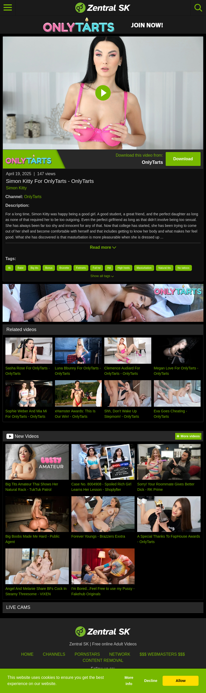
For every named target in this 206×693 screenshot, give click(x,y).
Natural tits (164, 267)
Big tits (34, 267)
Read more (103, 247)
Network (119, 654)
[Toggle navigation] (7, 7)
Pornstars (87, 654)
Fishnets (81, 267)
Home (27, 654)
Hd (109, 267)
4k (9, 267)
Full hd (96, 267)
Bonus (48, 267)
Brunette (64, 267)
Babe (21, 267)
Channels (54, 654)
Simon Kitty (16, 188)
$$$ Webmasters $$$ (162, 654)
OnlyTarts (33, 196)
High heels (124, 267)
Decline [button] (150, 681)
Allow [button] (180, 681)
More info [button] (129, 681)
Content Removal (103, 660)
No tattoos (184, 267)
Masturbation (144, 267)
